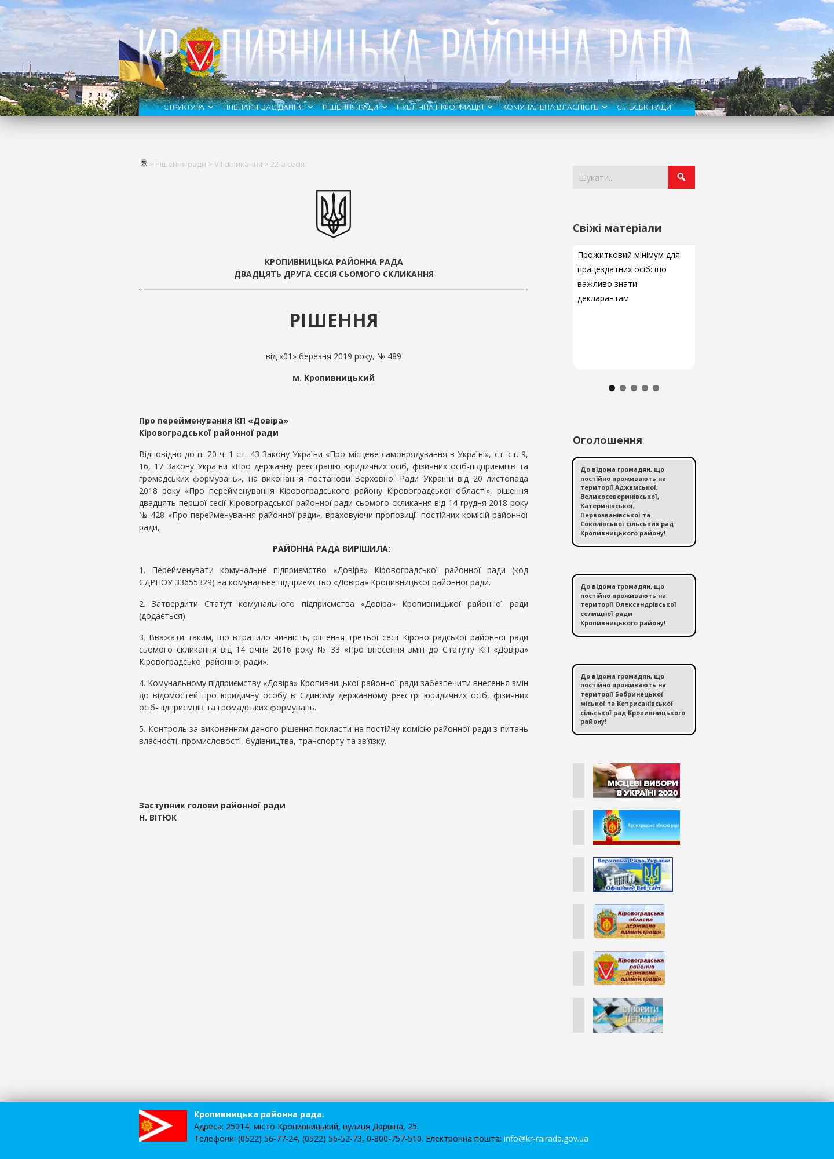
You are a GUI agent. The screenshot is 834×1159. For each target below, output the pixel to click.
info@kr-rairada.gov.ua (546, 1138)
